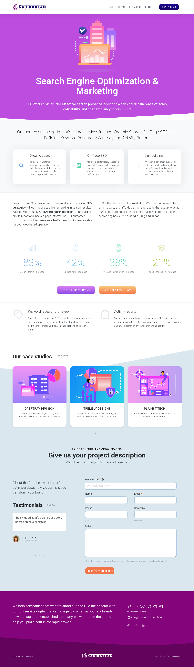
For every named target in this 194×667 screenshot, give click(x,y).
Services (135, 7)
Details (89, 526)
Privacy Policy (160, 656)
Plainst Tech (154, 408)
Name (89, 493)
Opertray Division (40, 408)
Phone (88, 508)
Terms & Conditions (174, 656)
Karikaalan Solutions (20, 656)
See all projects (64, 355)
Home (110, 7)
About (121, 7)
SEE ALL (51, 505)
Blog (148, 7)
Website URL (94, 479)
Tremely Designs (97, 408)
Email (138, 493)
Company (139, 508)
